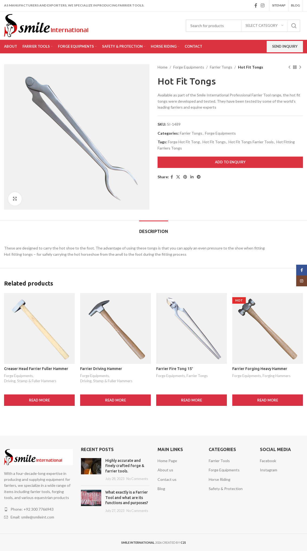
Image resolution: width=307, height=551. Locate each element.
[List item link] (38, 509)
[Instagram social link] (262, 5)
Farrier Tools (219, 460)
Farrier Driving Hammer (101, 369)
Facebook (268, 460)
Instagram (268, 470)
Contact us (167, 479)
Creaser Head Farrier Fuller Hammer (36, 369)
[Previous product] (289, 67)
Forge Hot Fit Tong (184, 142)
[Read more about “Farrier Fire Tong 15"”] (191, 400)
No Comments (137, 479)
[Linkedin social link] (192, 177)
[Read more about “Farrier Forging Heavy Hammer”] (267, 400)
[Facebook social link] (256, 5)
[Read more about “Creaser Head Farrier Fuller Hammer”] (39, 400)
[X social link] (178, 177)
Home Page (167, 460)
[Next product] (300, 67)
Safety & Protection (226, 488)
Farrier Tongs (221, 67)
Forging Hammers (276, 376)
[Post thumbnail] (91, 469)
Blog (161, 488)
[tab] (153, 229)
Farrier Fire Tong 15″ (174, 369)
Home (163, 67)
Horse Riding (219, 479)
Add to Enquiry (230, 162)
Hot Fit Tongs (214, 142)
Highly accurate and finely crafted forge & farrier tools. (124, 465)
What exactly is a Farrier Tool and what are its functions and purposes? (126, 497)
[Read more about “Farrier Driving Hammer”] (115, 400)
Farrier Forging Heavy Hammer (259, 369)
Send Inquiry (285, 46)
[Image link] (38, 456)
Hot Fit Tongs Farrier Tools (251, 142)
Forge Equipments (188, 67)
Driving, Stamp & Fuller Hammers (30, 381)
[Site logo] (54, 25)
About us (165, 470)
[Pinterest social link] (185, 177)
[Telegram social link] (198, 177)
